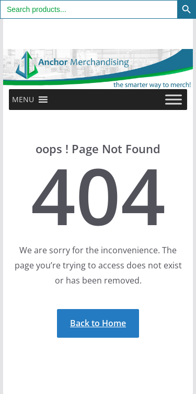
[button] (23, 99)
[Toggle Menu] (173, 99)
